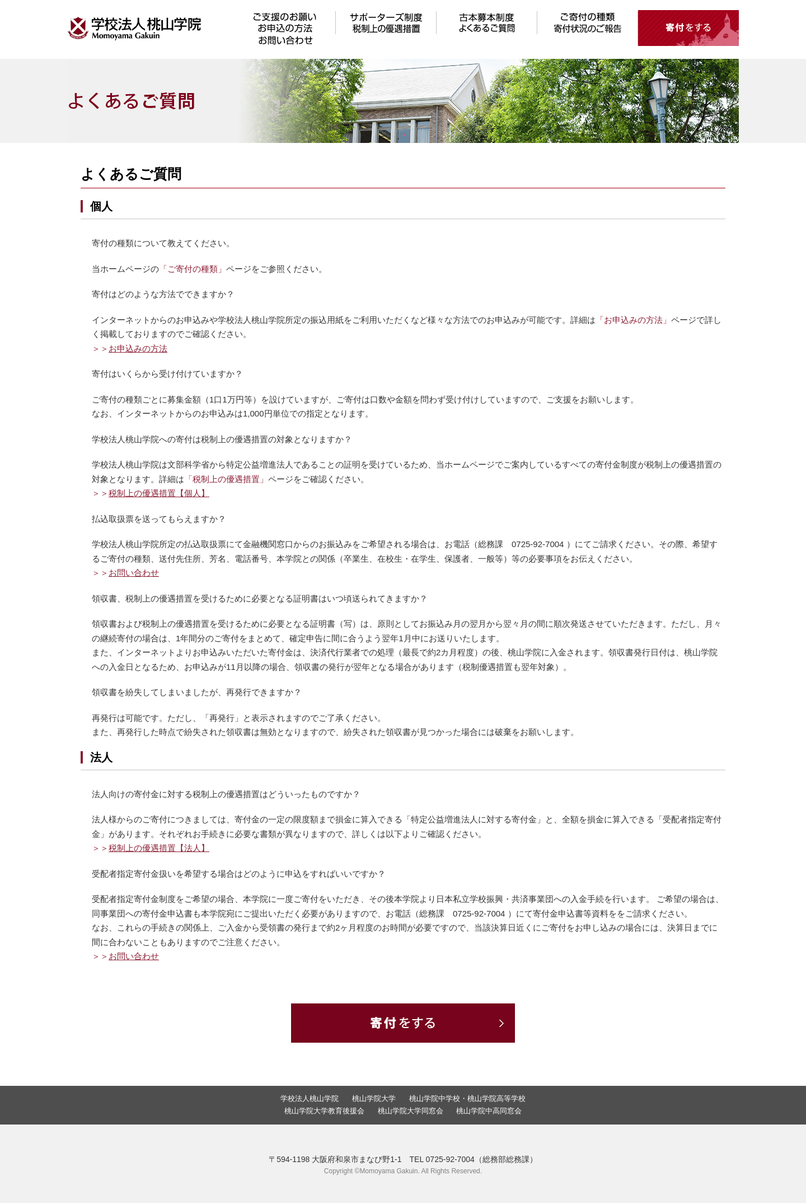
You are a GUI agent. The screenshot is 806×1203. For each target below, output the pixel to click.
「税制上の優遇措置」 (226, 479)
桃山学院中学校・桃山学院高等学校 (467, 1098)
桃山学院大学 (374, 1098)
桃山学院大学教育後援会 (324, 1111)
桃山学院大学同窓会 (410, 1111)
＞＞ (129, 348)
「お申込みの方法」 (633, 320)
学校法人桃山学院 (309, 1098)
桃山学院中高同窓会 (489, 1111)
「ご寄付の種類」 (192, 269)
